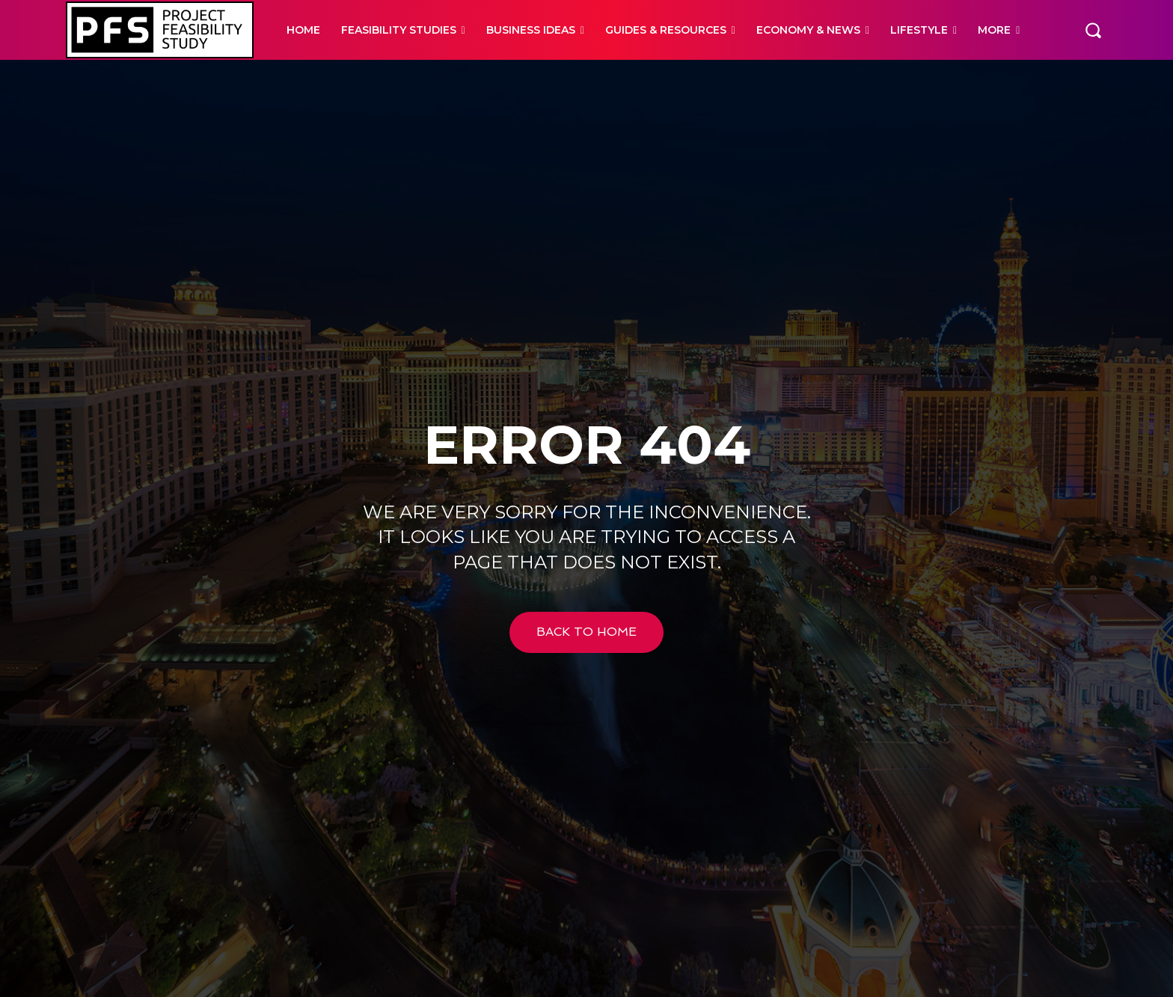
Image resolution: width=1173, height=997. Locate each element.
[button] (1093, 30)
